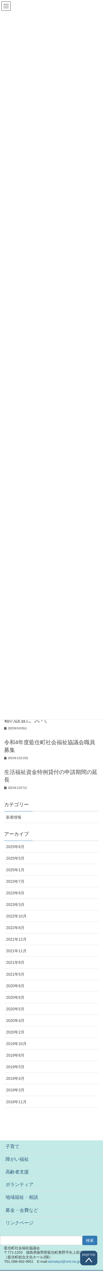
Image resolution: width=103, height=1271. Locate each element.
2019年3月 (15, 1090)
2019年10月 (16, 1043)
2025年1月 (15, 870)
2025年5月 (15, 858)
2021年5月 (15, 974)
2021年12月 (16, 939)
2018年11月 (16, 1102)
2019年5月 (15, 1067)
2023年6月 (15, 893)
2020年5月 (15, 1009)
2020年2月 (15, 1032)
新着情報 (13, 817)
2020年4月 (15, 1020)
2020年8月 (15, 986)
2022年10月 (16, 916)
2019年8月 (15, 1055)
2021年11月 (16, 951)
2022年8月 (15, 927)
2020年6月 (15, 997)
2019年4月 (15, 1078)
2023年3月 (15, 904)
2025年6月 (15, 846)
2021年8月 (15, 962)
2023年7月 (15, 881)
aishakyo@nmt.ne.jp (64, 1261)
